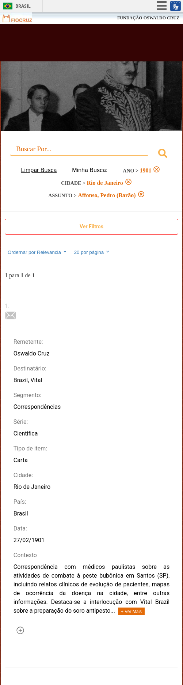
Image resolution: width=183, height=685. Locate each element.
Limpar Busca (39, 170)
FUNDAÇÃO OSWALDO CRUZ (148, 17)
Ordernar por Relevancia (37, 252)
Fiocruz (21, 18)
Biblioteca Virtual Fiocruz (76, 45)
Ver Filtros (91, 226)
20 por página (92, 252)
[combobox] (91, 154)
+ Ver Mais (131, 611)
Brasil (23, 6)
